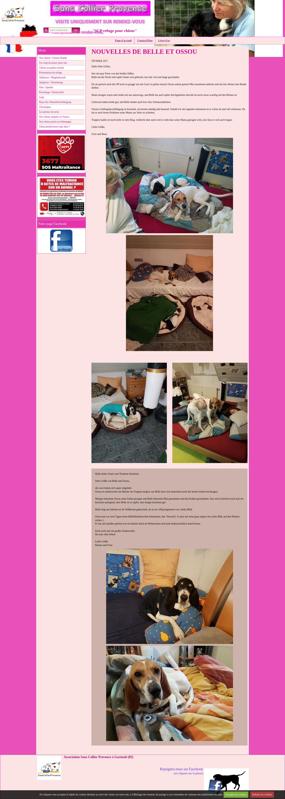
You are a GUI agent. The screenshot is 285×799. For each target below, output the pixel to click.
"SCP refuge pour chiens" (115, 30)
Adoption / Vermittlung (51, 82)
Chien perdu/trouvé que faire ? (54, 126)
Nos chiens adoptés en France (54, 116)
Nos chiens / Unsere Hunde (53, 58)
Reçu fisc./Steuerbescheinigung (55, 102)
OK (76, 30)
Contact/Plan (144, 40)
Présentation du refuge (50, 72)
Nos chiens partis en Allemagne (55, 121)
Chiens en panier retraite (51, 67)
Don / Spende (46, 87)
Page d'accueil (123, 40)
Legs (41, 97)
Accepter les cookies (235, 794)
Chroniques (45, 107)
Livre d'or (164, 40)
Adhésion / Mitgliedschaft (52, 77)
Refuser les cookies (262, 794)
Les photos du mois (49, 112)
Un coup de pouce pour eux (53, 62)
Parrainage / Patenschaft (51, 92)
